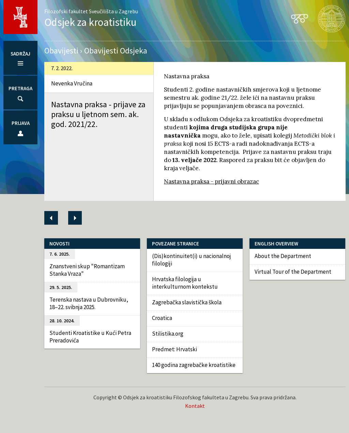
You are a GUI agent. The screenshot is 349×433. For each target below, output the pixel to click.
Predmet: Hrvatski (174, 349)
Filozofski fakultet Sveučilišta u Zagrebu (91, 11)
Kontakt (195, 405)
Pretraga (20, 88)
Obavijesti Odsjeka (115, 50)
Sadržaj (20, 53)
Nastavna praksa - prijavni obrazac (211, 181)
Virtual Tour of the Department (293, 271)
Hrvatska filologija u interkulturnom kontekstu (185, 282)
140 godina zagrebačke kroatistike (194, 365)
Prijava (21, 123)
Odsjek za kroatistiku (90, 22)
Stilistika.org (167, 333)
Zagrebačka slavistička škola (187, 302)
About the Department (283, 256)
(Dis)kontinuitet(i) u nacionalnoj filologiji (191, 259)
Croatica (162, 318)
